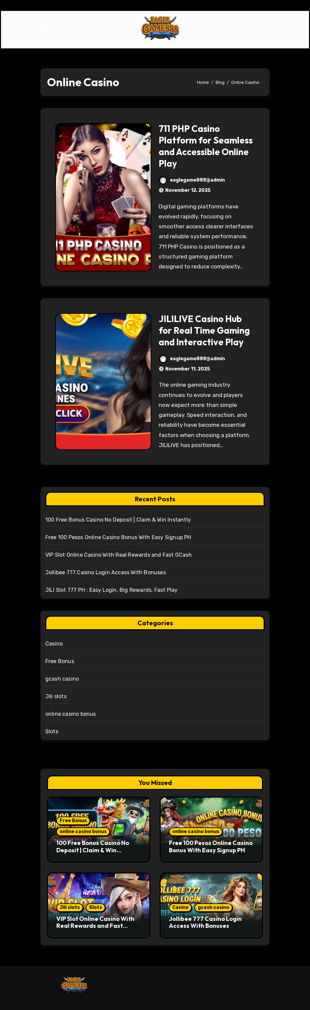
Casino (54, 644)
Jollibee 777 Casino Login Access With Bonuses (105, 572)
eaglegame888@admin (192, 180)
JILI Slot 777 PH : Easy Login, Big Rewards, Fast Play (111, 590)
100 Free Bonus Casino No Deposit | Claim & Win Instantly (118, 520)
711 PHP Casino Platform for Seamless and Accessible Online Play (206, 146)
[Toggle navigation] (44, 29)
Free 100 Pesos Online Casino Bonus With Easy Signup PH (118, 537)
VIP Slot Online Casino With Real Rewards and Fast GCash (118, 555)
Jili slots (56, 696)
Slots (51, 731)
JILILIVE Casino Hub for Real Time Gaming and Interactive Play (204, 330)
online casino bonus (70, 714)
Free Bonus (59, 661)
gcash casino (62, 679)
